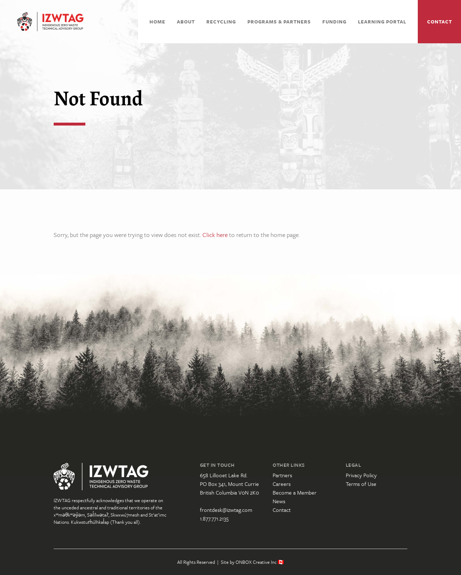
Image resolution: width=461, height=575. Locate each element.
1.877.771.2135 (214, 518)
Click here (215, 234)
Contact (439, 21)
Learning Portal (382, 21)
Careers (282, 484)
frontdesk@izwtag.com (226, 510)
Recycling (221, 21)
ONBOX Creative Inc (256, 562)
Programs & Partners (279, 21)
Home (157, 21)
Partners (282, 475)
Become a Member (295, 492)
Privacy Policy (361, 475)
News (279, 501)
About (186, 21)
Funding (334, 21)
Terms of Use (361, 484)
